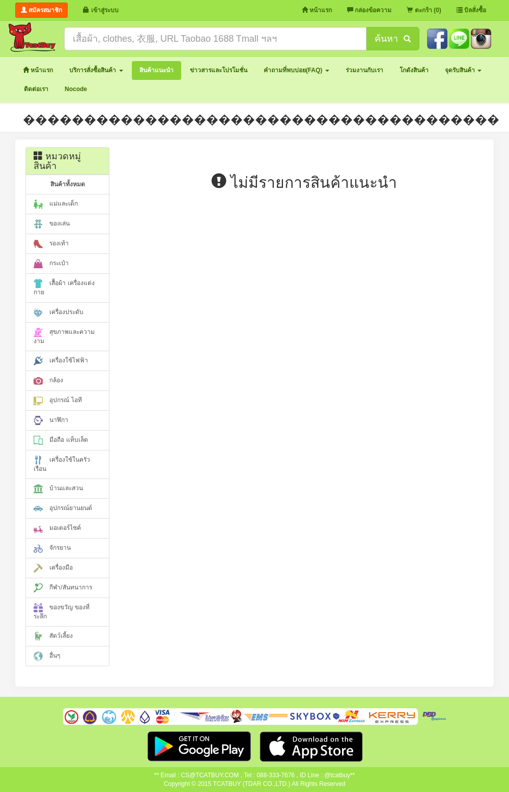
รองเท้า (51, 243)
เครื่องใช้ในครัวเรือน (62, 464)
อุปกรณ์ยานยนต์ (63, 508)
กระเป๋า (51, 263)
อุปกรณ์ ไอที (58, 400)
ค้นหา (392, 39)
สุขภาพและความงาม (64, 336)
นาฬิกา (51, 420)
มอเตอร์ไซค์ (57, 528)
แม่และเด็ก (56, 204)
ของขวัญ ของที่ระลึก (62, 611)
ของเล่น (52, 224)
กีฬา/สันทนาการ (63, 587)
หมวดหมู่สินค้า (57, 161)
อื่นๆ (47, 656)
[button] (96, 70)
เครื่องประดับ (58, 312)
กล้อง (48, 380)
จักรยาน (52, 548)
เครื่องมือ (53, 568)
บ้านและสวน (58, 488)
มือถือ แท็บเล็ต (61, 440)
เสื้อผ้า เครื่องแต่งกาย (64, 287)
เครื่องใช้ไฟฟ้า (61, 360)
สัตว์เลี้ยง (53, 636)
